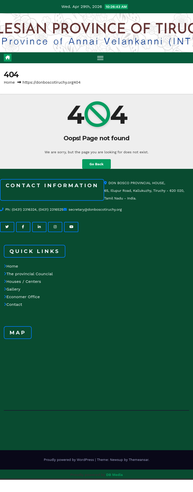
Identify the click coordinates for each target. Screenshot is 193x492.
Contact (13, 304)
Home (9, 82)
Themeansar (138, 460)
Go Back (96, 164)
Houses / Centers (22, 281)
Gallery (12, 289)
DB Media (114, 475)
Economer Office (22, 296)
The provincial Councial (28, 273)
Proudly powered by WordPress (69, 460)
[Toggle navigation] (100, 57)
